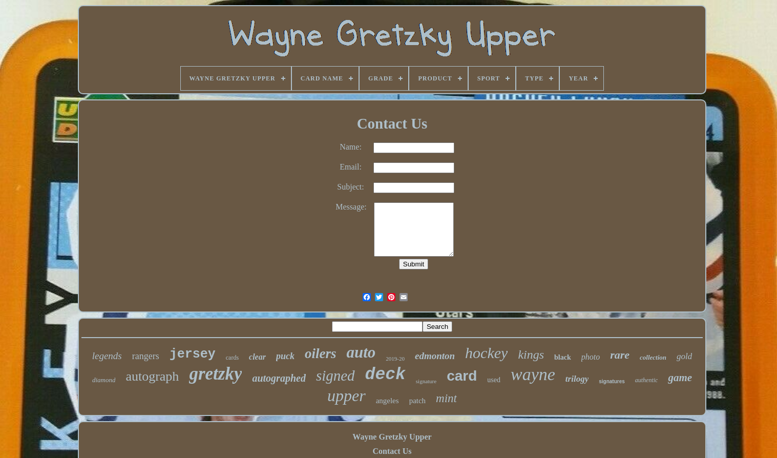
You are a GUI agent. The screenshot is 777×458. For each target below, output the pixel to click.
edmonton (435, 355)
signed (335, 375)
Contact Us (391, 451)
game (680, 377)
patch (417, 401)
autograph (152, 376)
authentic (646, 380)
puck (285, 356)
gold (684, 356)
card (462, 376)
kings (531, 354)
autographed (278, 378)
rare (619, 354)
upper (346, 395)
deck (385, 374)
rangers (145, 356)
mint (446, 398)
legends (107, 355)
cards (232, 357)
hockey (486, 352)
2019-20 (395, 359)
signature (426, 381)
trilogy (577, 379)
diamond (104, 380)
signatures (612, 381)
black (562, 357)
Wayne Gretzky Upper (391, 436)
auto (360, 352)
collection (653, 357)
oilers (321, 353)
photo (590, 356)
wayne (533, 374)
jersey (193, 354)
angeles (387, 401)
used (493, 380)
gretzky (215, 374)
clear (257, 356)
